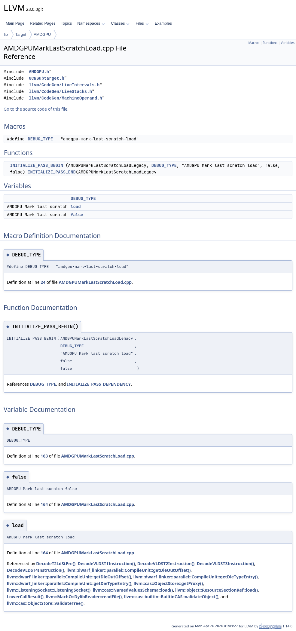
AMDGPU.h (39, 72)
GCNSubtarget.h (46, 78)
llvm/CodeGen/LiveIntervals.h (64, 85)
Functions (270, 43)
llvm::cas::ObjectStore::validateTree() (45, 603)
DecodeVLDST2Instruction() (166, 563)
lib (6, 34)
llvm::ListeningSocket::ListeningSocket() (48, 590)
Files (142, 23)
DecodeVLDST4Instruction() (35, 570)
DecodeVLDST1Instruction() (106, 563)
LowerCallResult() (25, 596)
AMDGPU (42, 34)
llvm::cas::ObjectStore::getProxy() (168, 583)
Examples (163, 23)
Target (20, 34)
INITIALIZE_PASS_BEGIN (36, 165)
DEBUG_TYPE (40, 139)
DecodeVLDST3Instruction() (225, 563)
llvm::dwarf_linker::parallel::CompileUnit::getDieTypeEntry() (195, 577)
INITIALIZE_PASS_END (52, 172)
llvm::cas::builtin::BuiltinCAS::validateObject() (171, 596)
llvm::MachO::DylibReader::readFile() (84, 596)
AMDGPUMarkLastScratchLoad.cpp (95, 282)
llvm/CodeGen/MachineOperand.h (65, 98)
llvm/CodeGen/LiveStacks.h (60, 91)
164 (44, 504)
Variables (287, 43)
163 (44, 456)
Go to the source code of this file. (36, 109)
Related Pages (42, 23)
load (76, 206)
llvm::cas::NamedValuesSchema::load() (133, 590)
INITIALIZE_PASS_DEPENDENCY (99, 384)
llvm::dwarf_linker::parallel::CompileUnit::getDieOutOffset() (128, 570)
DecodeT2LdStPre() (55, 563)
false (77, 214)
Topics (66, 23)
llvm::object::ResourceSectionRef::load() (216, 590)
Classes (120, 23)
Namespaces (91, 23)
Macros (253, 43)
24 (43, 282)
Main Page (15, 23)
